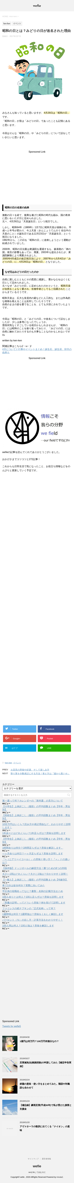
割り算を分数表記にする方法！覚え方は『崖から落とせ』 (40, 773)
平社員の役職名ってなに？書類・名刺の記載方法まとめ (32, 891)
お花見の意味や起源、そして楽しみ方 (30, 769)
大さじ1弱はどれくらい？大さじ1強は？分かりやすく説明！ (35, 874)
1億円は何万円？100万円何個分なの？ (39, 1041)
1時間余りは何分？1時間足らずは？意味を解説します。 (32, 848)
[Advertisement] (37, 174)
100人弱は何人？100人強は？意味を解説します (28, 925)
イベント (17, 763)
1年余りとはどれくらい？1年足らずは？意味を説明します (34, 833)
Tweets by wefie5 (11, 1026)
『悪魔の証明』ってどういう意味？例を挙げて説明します (33, 902)
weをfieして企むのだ (37, 1172)
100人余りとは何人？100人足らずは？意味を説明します (33, 897)
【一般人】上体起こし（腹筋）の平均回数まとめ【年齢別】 (35, 879)
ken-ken (8, 763)
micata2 (60, 1177)
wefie (37, 6)
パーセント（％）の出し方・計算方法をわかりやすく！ (32, 920)
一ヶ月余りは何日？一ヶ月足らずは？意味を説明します (32, 853)
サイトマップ (33, 1159)
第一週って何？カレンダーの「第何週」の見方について (32, 800)
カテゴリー (8, 784)
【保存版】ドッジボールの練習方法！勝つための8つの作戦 (34, 868)
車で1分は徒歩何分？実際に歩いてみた (23, 885)
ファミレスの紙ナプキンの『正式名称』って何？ (29, 908)
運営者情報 (46, 1159)
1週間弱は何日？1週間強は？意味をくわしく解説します (32, 914)
